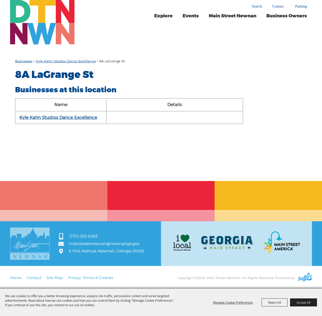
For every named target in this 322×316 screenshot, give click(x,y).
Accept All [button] (303, 302)
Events (191, 16)
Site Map (55, 278)
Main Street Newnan (232, 16)
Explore (163, 16)
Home (16, 278)
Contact (278, 6)
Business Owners (286, 16)
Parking (301, 6)
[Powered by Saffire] (305, 278)
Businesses (23, 61)
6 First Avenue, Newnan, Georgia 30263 (106, 251)
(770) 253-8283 (83, 236)
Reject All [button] (274, 302)
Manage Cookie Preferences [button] (233, 302)
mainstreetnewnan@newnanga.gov (104, 243)
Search (257, 6)
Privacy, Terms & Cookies (90, 278)
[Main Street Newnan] (42, 22)
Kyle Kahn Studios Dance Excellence (66, 61)
